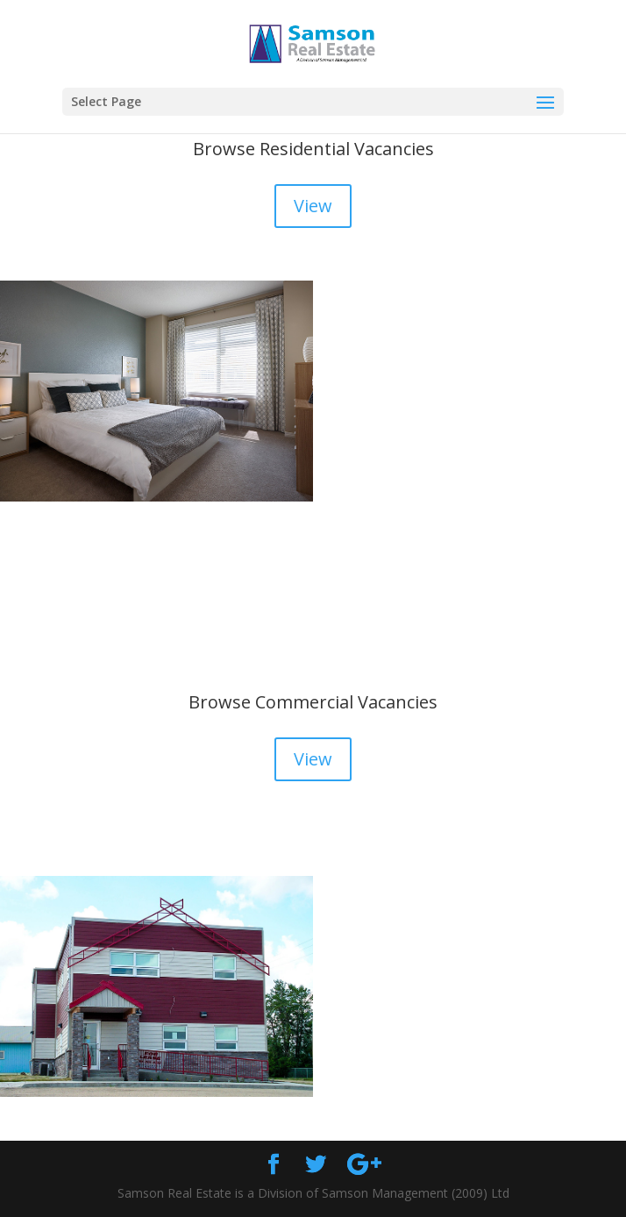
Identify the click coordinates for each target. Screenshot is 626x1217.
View (313, 205)
